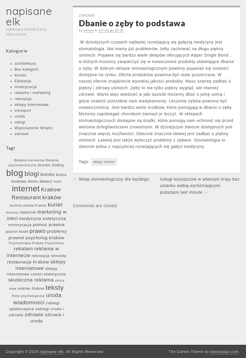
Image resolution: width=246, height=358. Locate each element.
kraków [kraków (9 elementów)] (51, 197)
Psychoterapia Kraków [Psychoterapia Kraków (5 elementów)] (26, 243)
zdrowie (22, 134)
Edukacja (23, 81)
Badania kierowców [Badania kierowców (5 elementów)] (29, 160)
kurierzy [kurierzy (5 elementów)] (12, 212)
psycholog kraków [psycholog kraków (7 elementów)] (45, 237)
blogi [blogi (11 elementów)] (32, 173)
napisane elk (29, 16)
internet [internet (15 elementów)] (26, 188)
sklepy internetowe (32, 105)
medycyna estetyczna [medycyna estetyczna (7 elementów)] (42, 218)
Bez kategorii (27, 69)
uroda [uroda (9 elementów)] (54, 295)
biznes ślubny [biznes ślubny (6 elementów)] (51, 165)
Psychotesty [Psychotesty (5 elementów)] (54, 243)
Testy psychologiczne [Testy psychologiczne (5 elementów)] (28, 296)
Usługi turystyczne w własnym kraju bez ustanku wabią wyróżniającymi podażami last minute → (200, 186)
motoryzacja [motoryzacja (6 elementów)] (20, 225)
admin (88, 30)
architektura (25, 64)
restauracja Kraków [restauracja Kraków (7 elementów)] (28, 261)
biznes (21, 75)
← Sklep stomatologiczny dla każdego (111, 179)
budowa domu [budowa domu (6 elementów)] (24, 181)
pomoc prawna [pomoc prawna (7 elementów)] (49, 224)
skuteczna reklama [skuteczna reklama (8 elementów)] (31, 280)
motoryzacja (26, 87)
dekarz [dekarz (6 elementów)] (45, 181)
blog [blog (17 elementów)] (14, 173)
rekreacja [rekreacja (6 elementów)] (41, 256)
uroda (20, 116)
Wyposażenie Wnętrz (34, 128)
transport (23, 111)
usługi (20, 122)
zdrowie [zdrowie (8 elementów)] (34, 314)
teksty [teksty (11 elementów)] (55, 287)
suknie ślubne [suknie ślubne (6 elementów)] (31, 288)
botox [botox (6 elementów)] (61, 174)
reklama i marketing (32, 93)
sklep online (104, 162)
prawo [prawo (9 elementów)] (37, 231)
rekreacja (23, 99)
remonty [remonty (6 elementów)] (58, 256)
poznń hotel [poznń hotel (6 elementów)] (17, 231)
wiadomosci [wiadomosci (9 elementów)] (29, 302)
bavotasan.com (224, 352)
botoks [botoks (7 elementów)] (48, 174)
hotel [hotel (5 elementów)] (58, 181)
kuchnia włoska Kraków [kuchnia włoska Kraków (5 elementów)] (28, 205)
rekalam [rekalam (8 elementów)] (23, 249)
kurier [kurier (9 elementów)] (55, 205)
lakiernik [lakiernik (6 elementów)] (28, 212)
